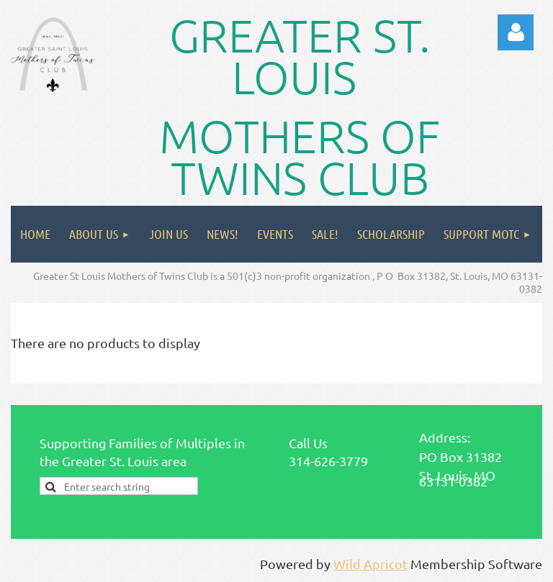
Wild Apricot (370, 563)
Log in (516, 32)
